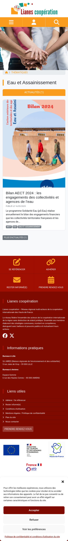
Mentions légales (13, 413)
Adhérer (9, 400)
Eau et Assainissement (30, 227)
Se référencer (20, 400)
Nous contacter (12, 422)
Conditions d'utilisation (15, 409)
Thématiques (19, 72)
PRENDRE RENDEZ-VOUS (18, 429)
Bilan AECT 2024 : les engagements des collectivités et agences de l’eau (32, 197)
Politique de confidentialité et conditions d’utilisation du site (32, 536)
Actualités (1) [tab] (34, 92)
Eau (15, 227)
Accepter (34, 510)
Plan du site (11, 417)
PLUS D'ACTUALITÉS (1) (15, 237)
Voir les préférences (34, 529)
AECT (9, 227)
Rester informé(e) (13, 405)
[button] (63, 481)
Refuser (33, 519)
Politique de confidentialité (33, 413)
